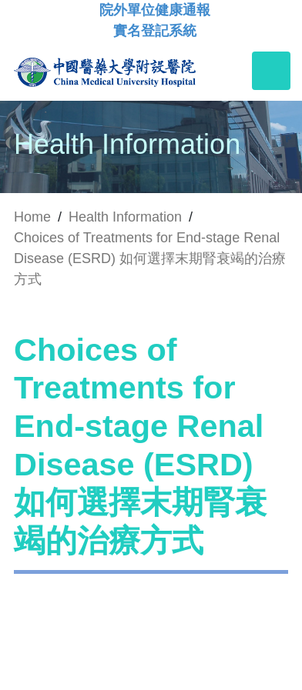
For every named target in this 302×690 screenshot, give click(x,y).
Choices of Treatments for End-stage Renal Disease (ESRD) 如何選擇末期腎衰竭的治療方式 (150, 258)
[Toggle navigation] (271, 71)
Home (32, 217)
